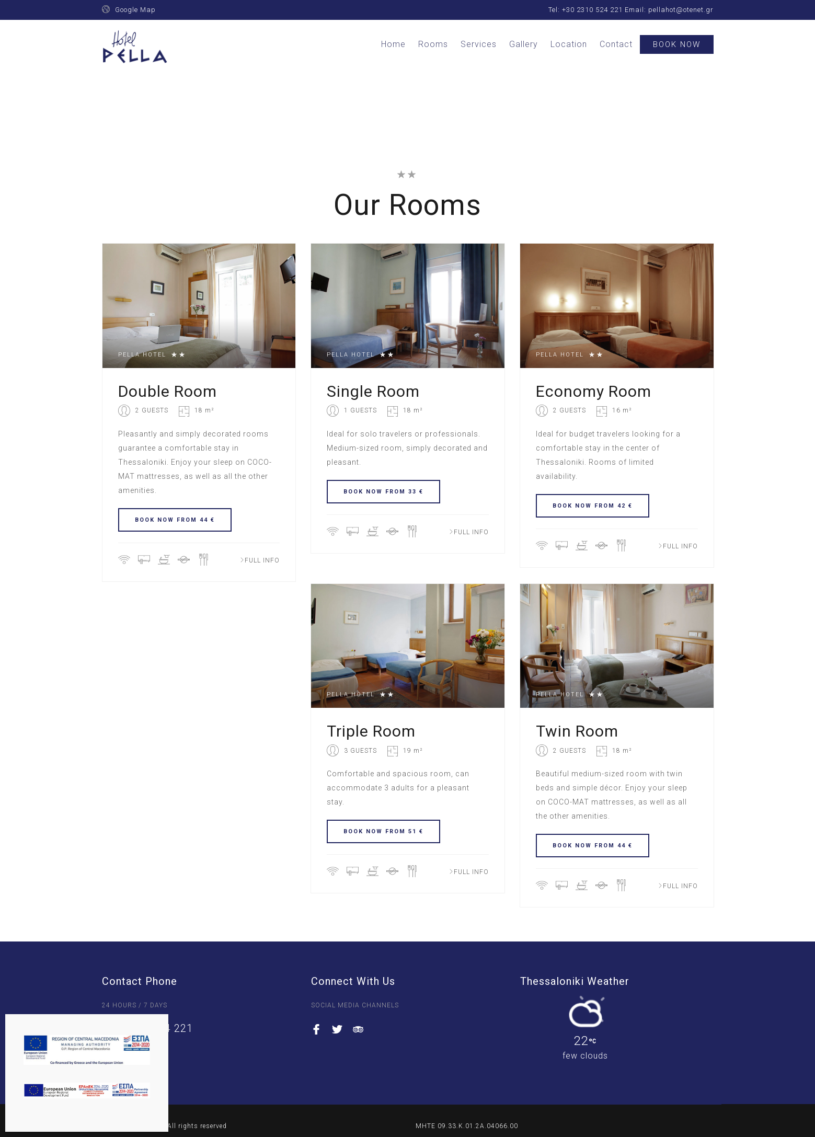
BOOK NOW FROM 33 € (383, 491)
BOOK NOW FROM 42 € (593, 505)
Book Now (677, 44)
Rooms (433, 44)
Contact (616, 44)
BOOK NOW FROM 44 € (175, 519)
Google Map (135, 10)
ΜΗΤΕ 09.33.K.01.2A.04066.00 (467, 1126)
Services (479, 44)
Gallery (523, 44)
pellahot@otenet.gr (681, 10)
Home (393, 44)
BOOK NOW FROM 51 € (383, 831)
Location (568, 44)
